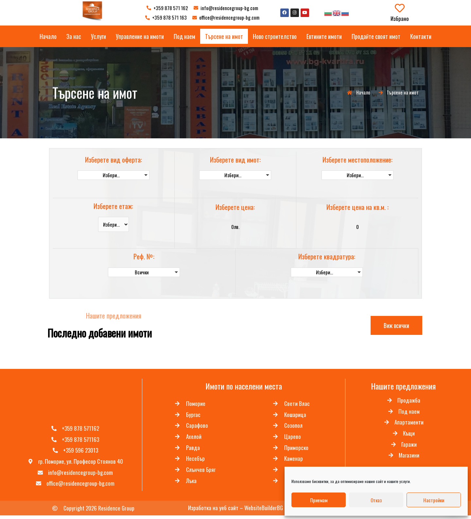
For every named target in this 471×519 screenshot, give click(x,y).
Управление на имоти (140, 36)
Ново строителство (275, 36)
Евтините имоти (324, 36)
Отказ (376, 500)
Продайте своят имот (376, 36)
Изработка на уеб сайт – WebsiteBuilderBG (235, 511)
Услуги (98, 36)
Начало (48, 36)
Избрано (400, 18)
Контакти (420, 36)
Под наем (184, 36)
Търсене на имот (224, 36)
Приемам (318, 500)
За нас (73, 36)
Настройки (433, 500)
